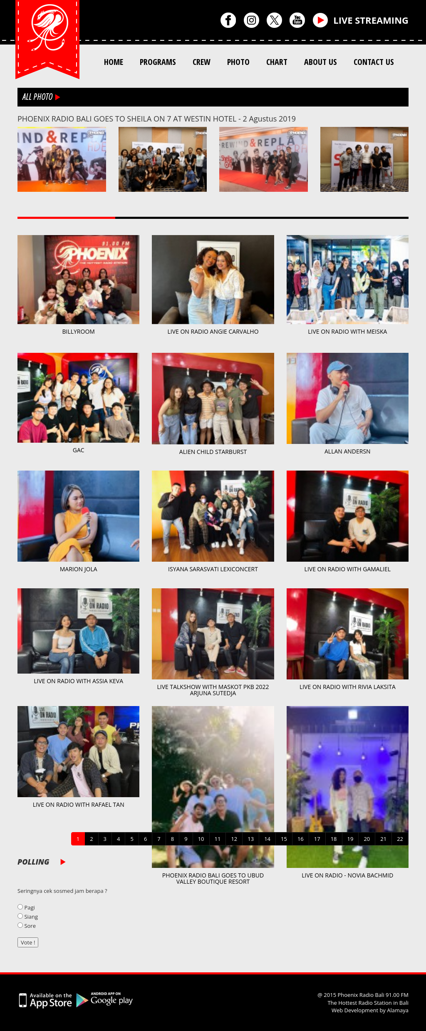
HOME (113, 61)
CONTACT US (374, 61)
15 (284, 839)
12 (234, 839)
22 (400, 839)
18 (334, 839)
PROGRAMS (158, 61)
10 (201, 839)
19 (350, 839)
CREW (202, 61)
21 (383, 839)
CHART (276, 61)
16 (300, 839)
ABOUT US (320, 61)
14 (267, 839)
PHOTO (238, 61)
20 (367, 839)
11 (218, 839)
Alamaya (398, 1010)
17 (317, 839)
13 (251, 839)
